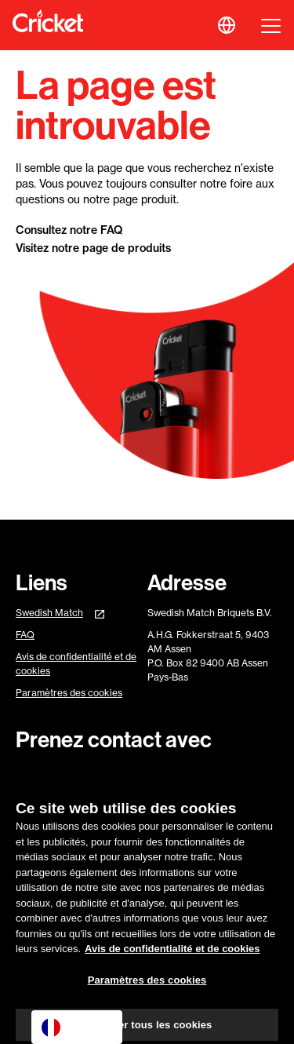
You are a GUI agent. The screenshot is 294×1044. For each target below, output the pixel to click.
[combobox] (76, 1027)
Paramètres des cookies (69, 693)
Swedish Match (49, 613)
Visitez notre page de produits (93, 248)
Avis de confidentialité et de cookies (76, 664)
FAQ (25, 635)
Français (74, 1027)
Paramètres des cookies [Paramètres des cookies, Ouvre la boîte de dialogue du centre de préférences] (147, 985)
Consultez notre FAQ (69, 230)
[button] (226, 25)
